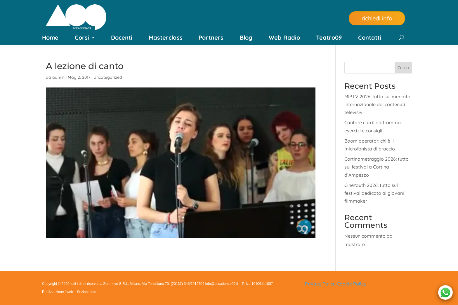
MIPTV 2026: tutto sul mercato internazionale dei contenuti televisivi (377, 104)
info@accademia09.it (221, 284)
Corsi (82, 38)
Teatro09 (329, 38)
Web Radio (284, 38)
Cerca (403, 67)
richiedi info (377, 18)
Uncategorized (107, 77)
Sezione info (86, 292)
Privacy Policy (320, 284)
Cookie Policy (351, 284)
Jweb (69, 292)
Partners (211, 38)
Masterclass (166, 38)
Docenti (121, 38)
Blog (246, 38)
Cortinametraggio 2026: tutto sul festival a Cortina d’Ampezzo (376, 167)
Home (50, 38)
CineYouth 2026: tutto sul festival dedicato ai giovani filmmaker (374, 193)
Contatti (369, 38)
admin (58, 77)
